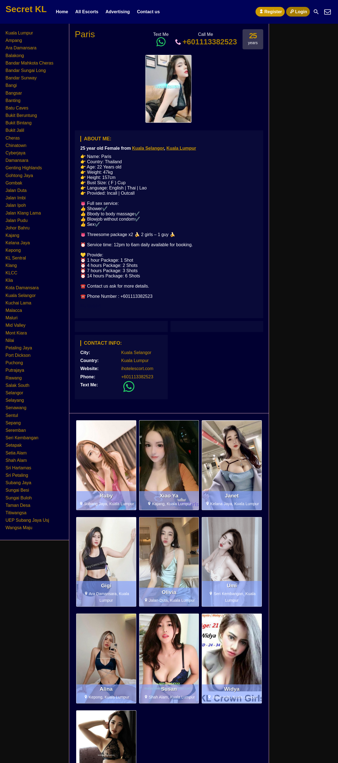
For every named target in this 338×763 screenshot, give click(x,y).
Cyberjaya (15, 153)
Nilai (10, 340)
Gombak (14, 183)
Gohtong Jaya (19, 175)
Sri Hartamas (18, 467)
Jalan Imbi (16, 198)
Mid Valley (16, 325)
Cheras (13, 138)
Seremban (16, 430)
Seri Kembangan (22, 437)
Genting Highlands (24, 167)
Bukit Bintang (18, 123)
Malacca (14, 310)
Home (62, 11)
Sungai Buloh (19, 498)
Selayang (15, 400)
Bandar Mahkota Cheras (29, 63)
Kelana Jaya (18, 242)
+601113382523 (205, 42)
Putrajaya (15, 370)
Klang (11, 265)
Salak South (17, 385)
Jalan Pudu (17, 220)
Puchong (14, 362)
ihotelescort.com (137, 368)
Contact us (148, 11)
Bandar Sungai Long (26, 70)
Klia (9, 280)
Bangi (11, 85)
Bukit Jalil (15, 130)
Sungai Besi (17, 490)
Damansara (17, 160)
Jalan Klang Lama (23, 213)
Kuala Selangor (148, 148)
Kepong (13, 250)
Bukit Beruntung (21, 115)
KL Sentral (16, 258)
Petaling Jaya (19, 348)
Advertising (117, 11)
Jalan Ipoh (16, 205)
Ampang (14, 40)
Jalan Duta (16, 190)
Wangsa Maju (19, 527)
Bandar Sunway (21, 78)
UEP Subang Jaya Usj (27, 520)
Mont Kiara (16, 333)
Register (270, 11)
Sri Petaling (17, 475)
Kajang (12, 235)
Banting (13, 100)
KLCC (11, 273)
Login (298, 11)
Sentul (12, 415)
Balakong (15, 55)
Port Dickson (18, 355)
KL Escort (90, 305)
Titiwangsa (16, 512)
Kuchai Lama (18, 303)
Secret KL (26, 9)
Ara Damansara (21, 47)
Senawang (16, 407)
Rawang (14, 378)
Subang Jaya (18, 482)
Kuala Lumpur (181, 148)
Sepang (13, 423)
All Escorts (87, 11)
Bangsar (14, 93)
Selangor (14, 392)
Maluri (12, 317)
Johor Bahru (18, 228)
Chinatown (16, 145)
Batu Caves (17, 108)
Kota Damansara (22, 287)
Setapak (14, 445)
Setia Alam (16, 453)
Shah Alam (16, 460)
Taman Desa (18, 505)
